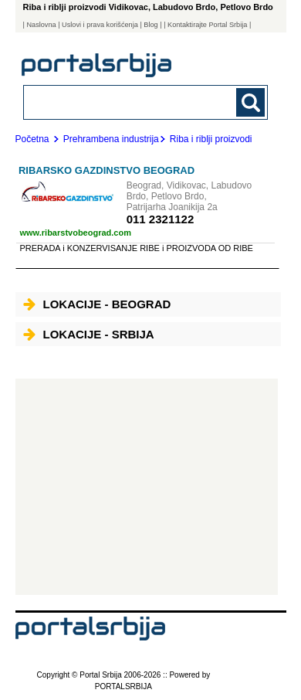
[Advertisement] (147, 487)
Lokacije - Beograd (97, 304)
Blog (150, 25)
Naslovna (41, 25)
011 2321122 (160, 219)
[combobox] (123, 101)
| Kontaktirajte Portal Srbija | (207, 25)
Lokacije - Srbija (88, 334)
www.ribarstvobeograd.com (75, 232)
